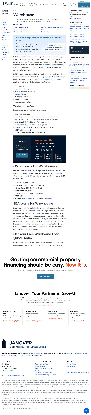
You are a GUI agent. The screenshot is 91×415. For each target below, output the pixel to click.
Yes (74, 88)
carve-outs (48, 198)
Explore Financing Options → (11, 322)
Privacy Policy (71, 364)
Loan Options (22, 4)
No (84, 88)
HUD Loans (27, 355)
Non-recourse (27, 198)
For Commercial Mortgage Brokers (46, 375)
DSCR (32, 130)
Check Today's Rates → (75, 18)
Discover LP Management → (34, 321)
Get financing (22, 155)
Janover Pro (38, 355)
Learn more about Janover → (45, 305)
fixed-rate (40, 122)
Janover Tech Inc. (34, 353)
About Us (72, 4)
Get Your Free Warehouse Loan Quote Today (5, 49)
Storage (18, 94)
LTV (27, 127)
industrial (53, 65)
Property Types (32, 4)
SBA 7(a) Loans (18, 355)
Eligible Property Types (42, 364)
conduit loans (57, 173)
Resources (43, 4)
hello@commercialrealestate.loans (13, 375)
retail (45, 65)
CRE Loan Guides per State (43, 373)
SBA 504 (36, 211)
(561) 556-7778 (83, 1)
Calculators (54, 4)
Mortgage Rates (40, 366)
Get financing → (84, 5)
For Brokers (64, 4)
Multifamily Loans (72, 353)
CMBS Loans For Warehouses (6, 30)
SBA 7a (27, 211)
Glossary (37, 370)
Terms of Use (71, 366)
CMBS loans (32, 176)
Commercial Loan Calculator (44, 368)
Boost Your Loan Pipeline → (78, 321)
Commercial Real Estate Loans (49, 79)
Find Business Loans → (55, 319)
